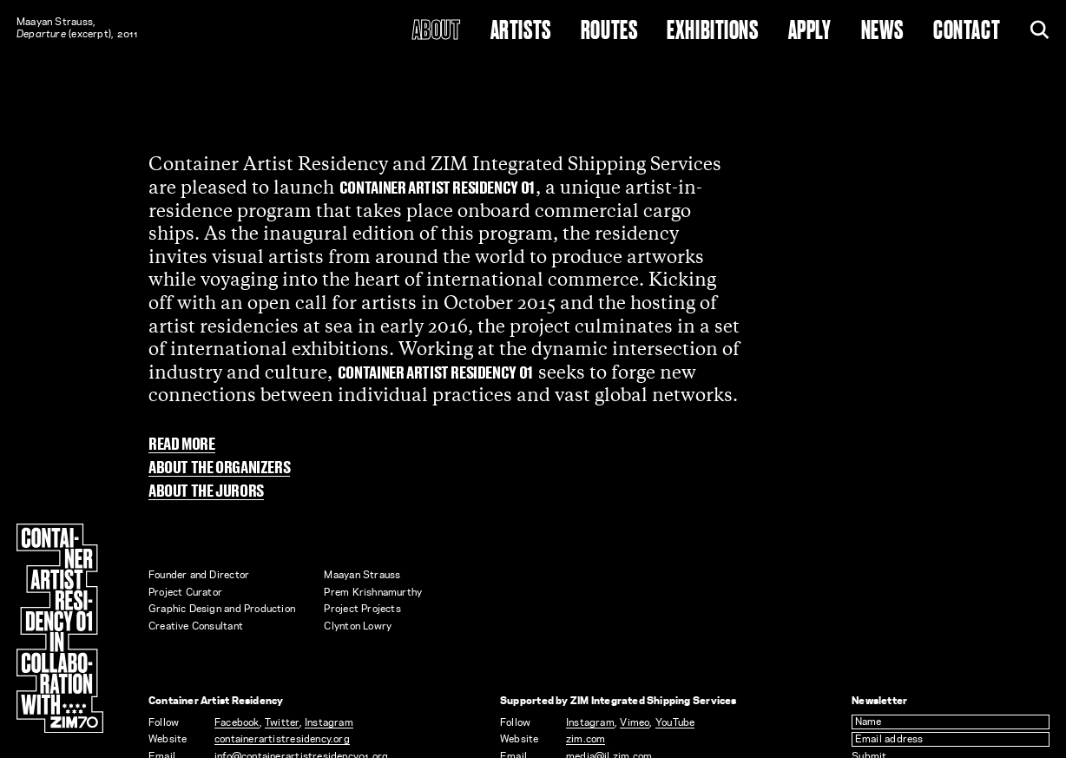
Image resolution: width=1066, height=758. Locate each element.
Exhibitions (712, 31)
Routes (609, 31)
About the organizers (219, 468)
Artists (520, 31)
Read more (181, 445)
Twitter (282, 723)
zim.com (586, 739)
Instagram (329, 723)
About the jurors (206, 492)
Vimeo (634, 723)
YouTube (675, 723)
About (436, 31)
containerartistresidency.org (282, 739)
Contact (966, 31)
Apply (810, 31)
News (882, 31)
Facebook (237, 723)
